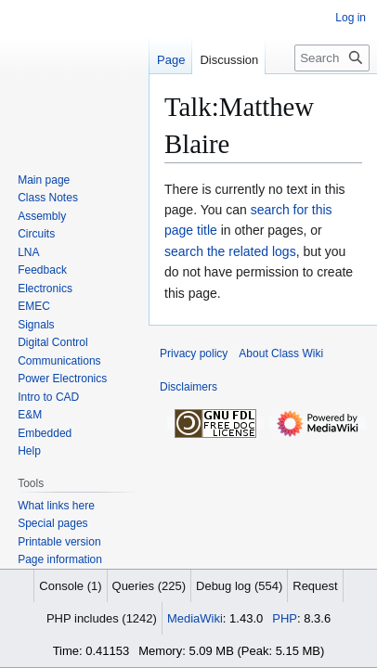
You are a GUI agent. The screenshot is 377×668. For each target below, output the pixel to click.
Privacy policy (194, 353)
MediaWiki (195, 618)
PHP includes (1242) (101, 618)
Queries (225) (149, 586)
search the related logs (230, 251)
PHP (284, 618)
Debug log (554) (239, 586)
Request (314, 586)
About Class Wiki (281, 353)
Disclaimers (188, 386)
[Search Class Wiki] (332, 58)
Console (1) (70, 586)
